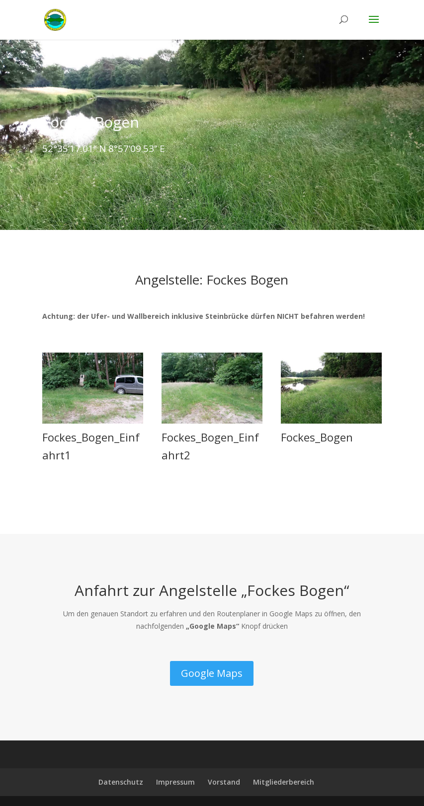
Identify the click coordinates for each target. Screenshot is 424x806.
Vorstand (224, 782)
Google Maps (212, 673)
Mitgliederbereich (283, 782)
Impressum (175, 782)
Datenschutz (120, 782)
